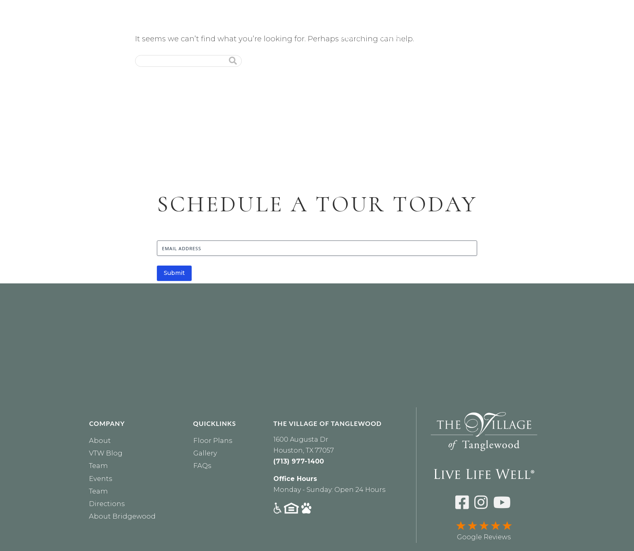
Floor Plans (212, 440)
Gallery (205, 453)
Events (614, 37)
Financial (569, 37)
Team (98, 466)
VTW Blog (106, 453)
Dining (526, 37)
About (352, 37)
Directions (107, 504)
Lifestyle (482, 37)
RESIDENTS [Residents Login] (473, 8)
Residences (399, 37)
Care (442, 37)
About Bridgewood (122, 516)
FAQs (202, 466)
